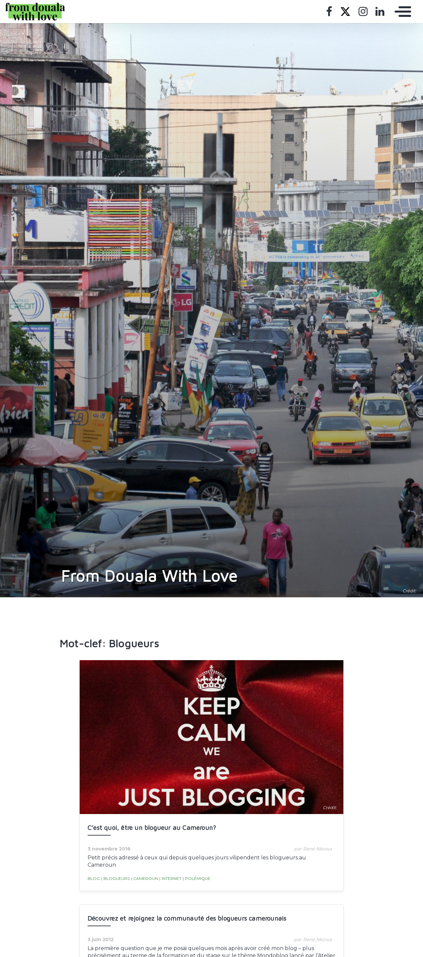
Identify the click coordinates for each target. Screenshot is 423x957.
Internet (170, 879)
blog (94, 878)
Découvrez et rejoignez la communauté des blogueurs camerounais (187, 918)
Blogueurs (115, 879)
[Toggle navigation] (401, 12)
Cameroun (144, 879)
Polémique (197, 879)
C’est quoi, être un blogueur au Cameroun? (152, 827)
